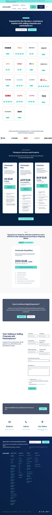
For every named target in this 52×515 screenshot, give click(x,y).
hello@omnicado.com (9, 429)
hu (22, 53)
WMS (20, 467)
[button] (47, 7)
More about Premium (42, 186)
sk (20, 53)
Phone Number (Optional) (42, 341)
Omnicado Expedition (29, 466)
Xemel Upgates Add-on (29, 482)
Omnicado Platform (29, 469)
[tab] (21, 242)
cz (18, 53)
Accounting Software (21, 475)
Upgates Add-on (30, 473)
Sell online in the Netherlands (13, 501)
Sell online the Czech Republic (13, 466)
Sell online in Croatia (13, 489)
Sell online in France (13, 498)
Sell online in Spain (14, 495)
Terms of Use (29, 511)
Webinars (36, 459)
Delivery (20, 463)
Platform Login (41, 7)
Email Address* (31, 340)
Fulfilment (20, 461)
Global (43, 54)
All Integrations (21, 455)
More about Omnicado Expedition (26, 267)
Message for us (31, 365)
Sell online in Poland (13, 472)
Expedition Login (38, 466)
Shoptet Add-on (30, 471)
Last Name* (41, 333)
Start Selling (32, 29)
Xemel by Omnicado (29, 476)
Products (14, 8)
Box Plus (28, 459)
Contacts (36, 461)
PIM (19, 469)
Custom (20, 472)
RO (19, 101)
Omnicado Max (29, 461)
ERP (19, 465)
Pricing (19, 8)
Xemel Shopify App (29, 479)
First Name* (30, 333)
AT (45, 86)
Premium (28, 463)
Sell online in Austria (13, 477)
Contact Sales (22, 316)
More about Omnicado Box (10, 187)
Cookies (20, 511)
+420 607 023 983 (26, 429)
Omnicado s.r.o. (9, 511)
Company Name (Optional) (42, 350)
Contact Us (24, 8)
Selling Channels (15, 5)
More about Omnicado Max (26, 189)
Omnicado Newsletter (41, 384)
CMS (19, 470)
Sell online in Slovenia (13, 492)
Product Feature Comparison (26, 218)
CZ (6, 69)
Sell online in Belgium (13, 504)
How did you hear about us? (34, 358)
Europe (7, 53)
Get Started (33, 7)
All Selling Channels (12, 456)
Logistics (20, 459)
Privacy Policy (39, 379)
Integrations (22, 5)
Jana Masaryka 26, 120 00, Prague (42, 430)
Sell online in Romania (13, 483)
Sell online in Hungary (13, 480)
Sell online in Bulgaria (13, 486)
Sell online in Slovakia (13, 469)
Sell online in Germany (13, 474)
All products (29, 455)
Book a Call (31, 316)
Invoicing (20, 477)
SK (8, 69)
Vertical (12, 460)
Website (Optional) (32, 349)
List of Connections (21, 29)
